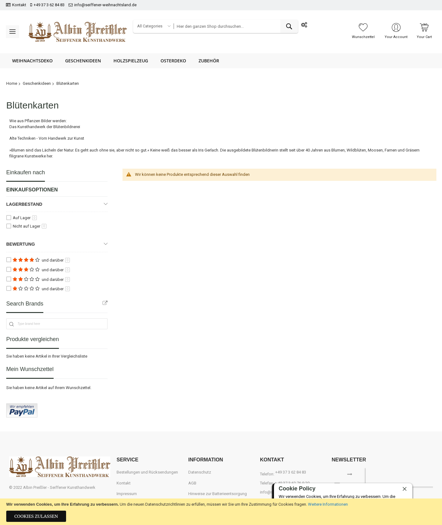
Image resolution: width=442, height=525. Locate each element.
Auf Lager (25, 217)
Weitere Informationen (328, 504)
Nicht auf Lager (29, 226)
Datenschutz (199, 472)
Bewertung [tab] (20, 244)
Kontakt (19, 4)
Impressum (127, 493)
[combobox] (236, 26)
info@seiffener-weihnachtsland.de (105, 4)
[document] (221, 512)
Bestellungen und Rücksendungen (147, 472)
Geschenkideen (37, 83)
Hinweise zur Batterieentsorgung (217, 493)
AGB (192, 483)
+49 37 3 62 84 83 (49, 4)
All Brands (105, 303)
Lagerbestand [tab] (24, 204)
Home (11, 83)
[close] (404, 489)
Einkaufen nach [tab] (25, 172)
